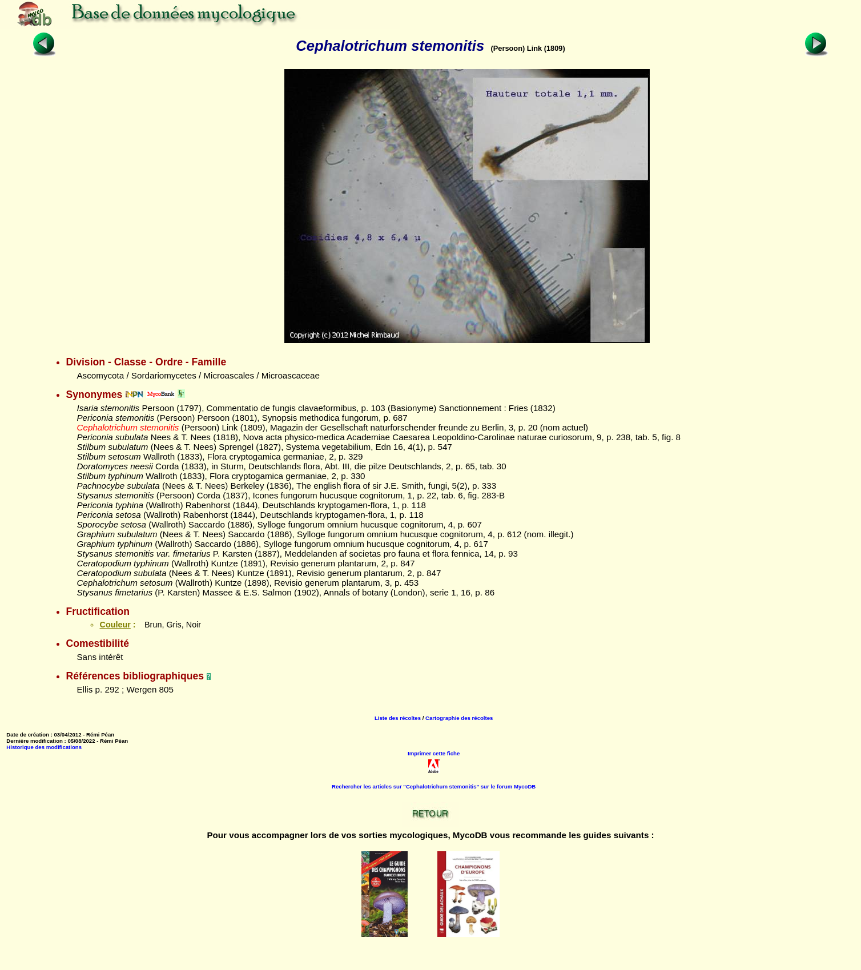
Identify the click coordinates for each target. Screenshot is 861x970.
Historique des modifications (44, 747)
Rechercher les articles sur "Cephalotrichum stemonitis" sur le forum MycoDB (434, 786)
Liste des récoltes (398, 718)
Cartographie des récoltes (459, 718)
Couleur (114, 624)
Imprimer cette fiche (434, 753)
